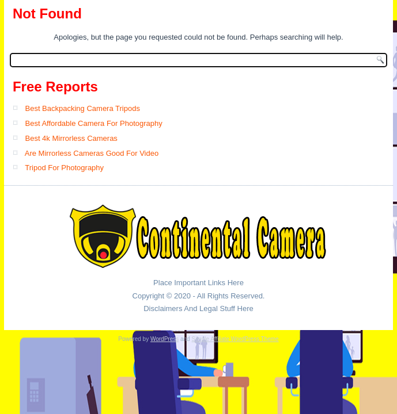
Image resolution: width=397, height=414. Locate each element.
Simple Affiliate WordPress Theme (234, 339)
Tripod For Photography (64, 167)
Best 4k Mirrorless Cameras (71, 138)
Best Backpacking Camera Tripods (82, 108)
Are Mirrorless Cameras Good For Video (91, 153)
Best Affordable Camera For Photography (93, 123)
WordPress (164, 339)
